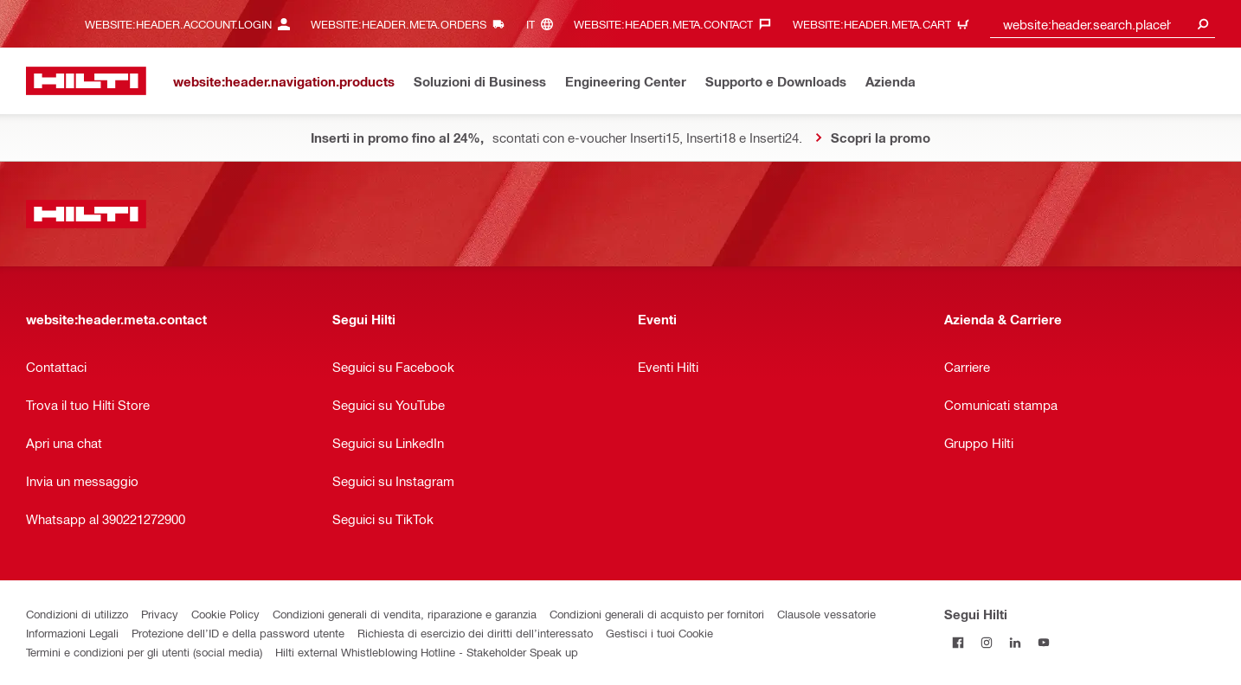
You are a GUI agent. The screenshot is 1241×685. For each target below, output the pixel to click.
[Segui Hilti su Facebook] (958, 642)
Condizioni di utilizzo (77, 613)
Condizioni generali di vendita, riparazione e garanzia (405, 613)
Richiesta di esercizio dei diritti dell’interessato (475, 632)
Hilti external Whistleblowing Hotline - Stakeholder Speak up (426, 651)
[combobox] (1102, 24)
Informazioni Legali (72, 632)
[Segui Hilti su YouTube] (1044, 642)
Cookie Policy (225, 613)
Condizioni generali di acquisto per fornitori (657, 613)
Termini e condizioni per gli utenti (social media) (144, 651)
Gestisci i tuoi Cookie (659, 632)
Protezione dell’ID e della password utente (238, 632)
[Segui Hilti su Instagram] (987, 642)
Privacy (159, 613)
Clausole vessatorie (826, 613)
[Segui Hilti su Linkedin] (1015, 642)
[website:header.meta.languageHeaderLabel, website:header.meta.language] (544, 24)
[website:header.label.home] (86, 81)
